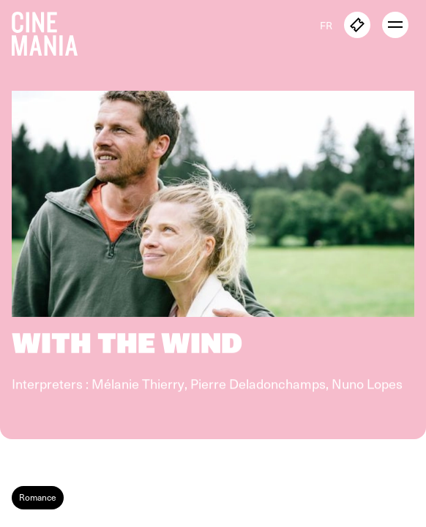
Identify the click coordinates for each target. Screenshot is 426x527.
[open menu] (395, 25)
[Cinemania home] (50, 30)
